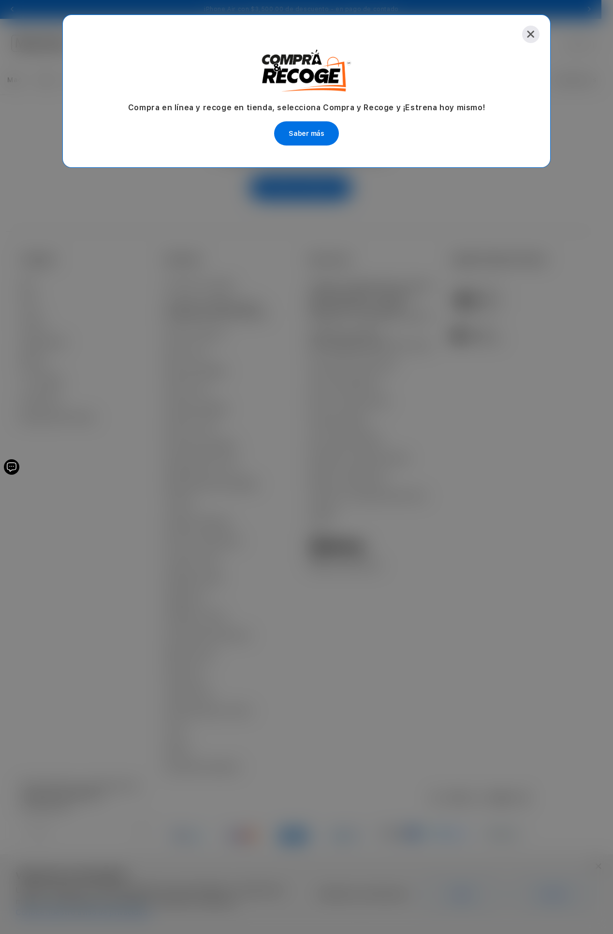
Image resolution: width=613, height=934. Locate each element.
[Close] (531, 34)
